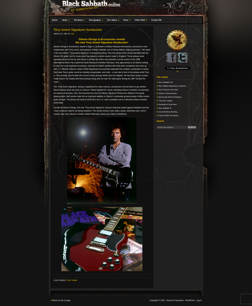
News (65, 20)
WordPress (190, 300)
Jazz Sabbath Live (165, 82)
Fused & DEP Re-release (168, 115)
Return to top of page (61, 300)
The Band (78, 20)
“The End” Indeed (165, 101)
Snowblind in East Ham (167, 104)
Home (54, 20)
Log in (199, 300)
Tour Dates (112, 20)
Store (126, 20)
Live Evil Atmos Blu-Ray (167, 112)
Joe (72, 34)
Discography (95, 20)
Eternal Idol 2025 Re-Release (170, 97)
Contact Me (156, 20)
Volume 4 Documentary (167, 93)
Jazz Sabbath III (164, 108)
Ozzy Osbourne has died (168, 90)
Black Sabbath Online (124, 8)
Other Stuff (140, 20)
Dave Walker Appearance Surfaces (172, 86)
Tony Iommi (71, 280)
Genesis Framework (175, 300)
